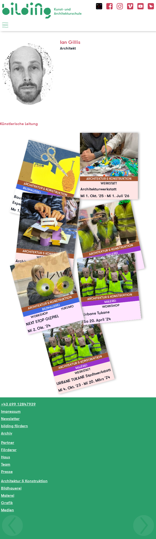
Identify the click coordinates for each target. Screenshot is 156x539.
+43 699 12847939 (18, 404)
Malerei (7, 495)
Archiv (6, 433)
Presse (7, 471)
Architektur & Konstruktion (24, 480)
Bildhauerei (11, 488)
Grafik (7, 502)
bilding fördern (14, 425)
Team (5, 464)
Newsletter (10, 418)
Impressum (11, 411)
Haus (5, 456)
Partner (7, 442)
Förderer (9, 449)
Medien (7, 509)
